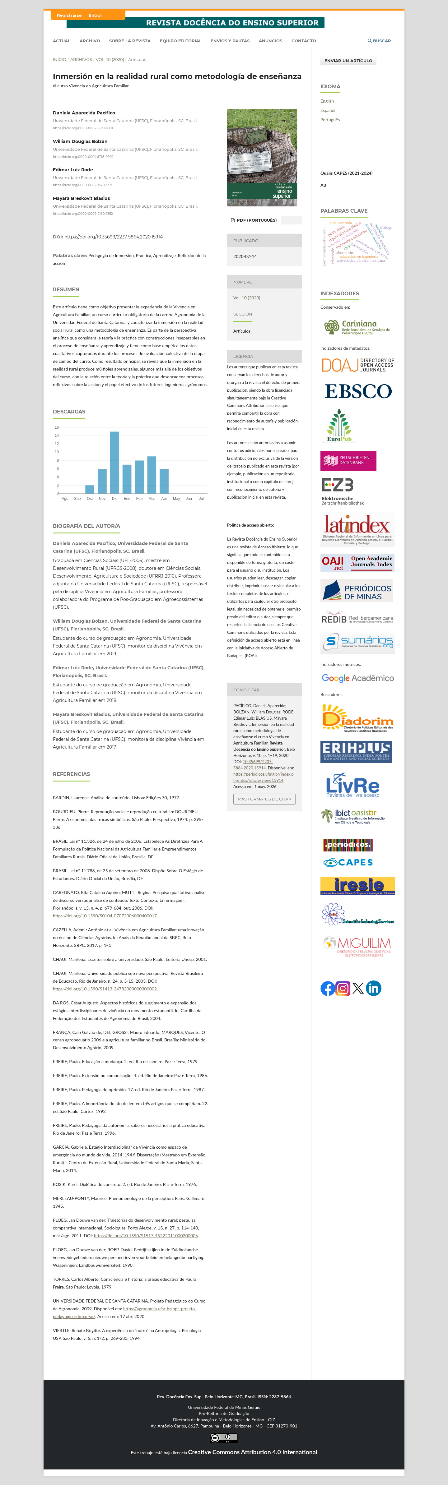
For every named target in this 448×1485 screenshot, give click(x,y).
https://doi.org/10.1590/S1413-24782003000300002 (105, 988)
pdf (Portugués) (256, 220)
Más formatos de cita (263, 798)
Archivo (90, 40)
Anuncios (270, 40)
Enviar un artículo (348, 60)
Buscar (379, 40)
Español (327, 110)
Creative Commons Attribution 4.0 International (252, 1451)
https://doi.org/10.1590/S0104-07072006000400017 (105, 915)
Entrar (95, 15)
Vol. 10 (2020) (110, 59)
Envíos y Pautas (230, 40)
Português (330, 119)
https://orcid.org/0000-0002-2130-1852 (83, 213)
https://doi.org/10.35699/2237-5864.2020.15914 (113, 237)
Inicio (59, 59)
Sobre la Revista (130, 40)
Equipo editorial (181, 40)
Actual (61, 40)
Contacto (304, 40)
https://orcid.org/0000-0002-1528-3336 (83, 185)
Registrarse (69, 15)
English (327, 101)
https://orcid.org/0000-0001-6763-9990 (83, 156)
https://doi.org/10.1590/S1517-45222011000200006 (146, 1235)
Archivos (81, 59)
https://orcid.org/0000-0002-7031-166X (83, 128)
